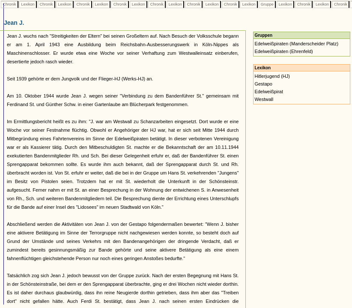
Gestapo (263, 83)
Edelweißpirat (268, 91)
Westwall (263, 99)
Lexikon (28, 4)
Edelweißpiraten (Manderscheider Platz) (296, 43)
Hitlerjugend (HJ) (272, 76)
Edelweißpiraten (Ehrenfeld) (283, 51)
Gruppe (267, 4)
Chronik (9, 4)
